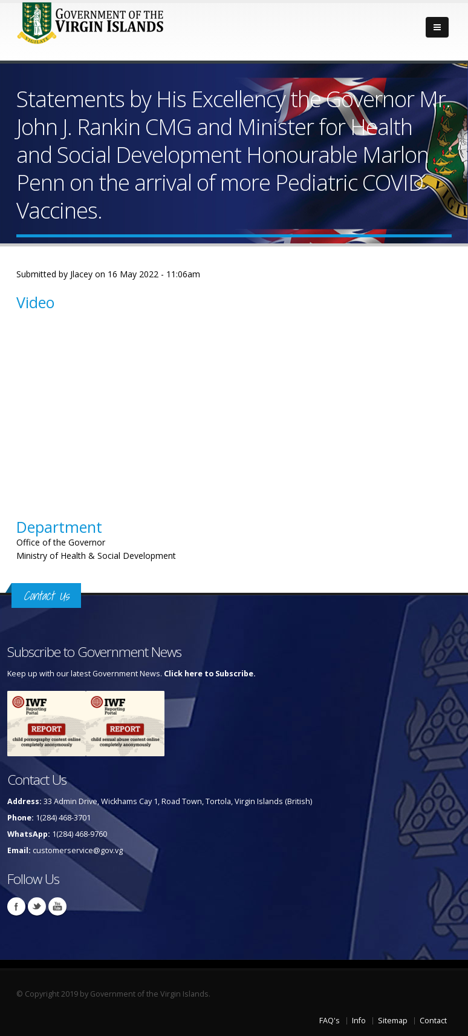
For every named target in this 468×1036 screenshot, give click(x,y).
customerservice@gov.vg (78, 850)
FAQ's (329, 1020)
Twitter (37, 906)
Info (359, 1020)
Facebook (16, 906)
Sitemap (393, 1020)
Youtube (57, 906)
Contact (433, 1020)
